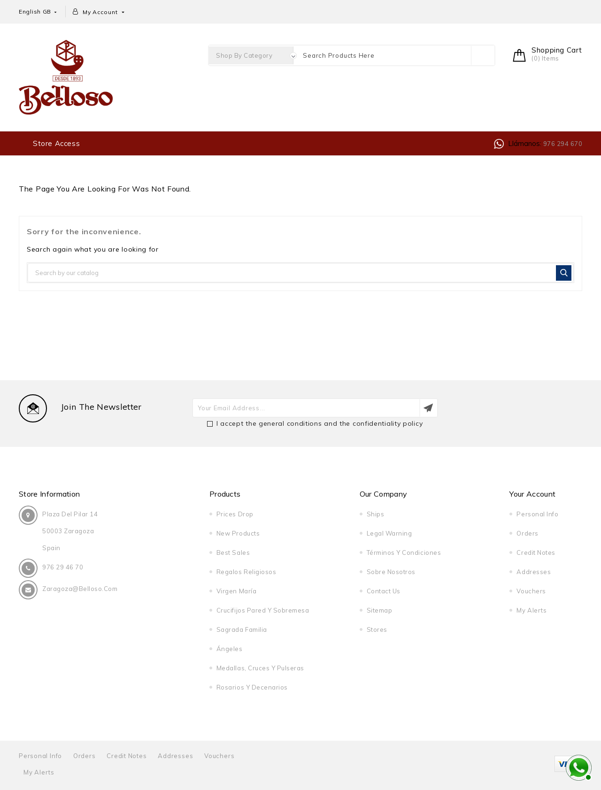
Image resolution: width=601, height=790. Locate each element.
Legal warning (389, 533)
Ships (376, 514)
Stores (377, 629)
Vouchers (531, 591)
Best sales (233, 552)
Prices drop (235, 514)
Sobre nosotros (391, 571)
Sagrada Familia (241, 629)
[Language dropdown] (38, 11)
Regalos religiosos (246, 571)
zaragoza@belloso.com (79, 588)
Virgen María (236, 591)
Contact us (384, 591)
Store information (49, 494)
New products (238, 533)
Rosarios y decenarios (252, 687)
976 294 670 (561, 143)
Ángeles (229, 648)
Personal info (537, 514)
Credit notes (535, 552)
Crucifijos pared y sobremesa (262, 610)
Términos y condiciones (404, 552)
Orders (527, 533)
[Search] (300, 273)
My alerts (531, 610)
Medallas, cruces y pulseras (260, 668)
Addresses (533, 571)
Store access (56, 143)
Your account (532, 494)
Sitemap (380, 610)
